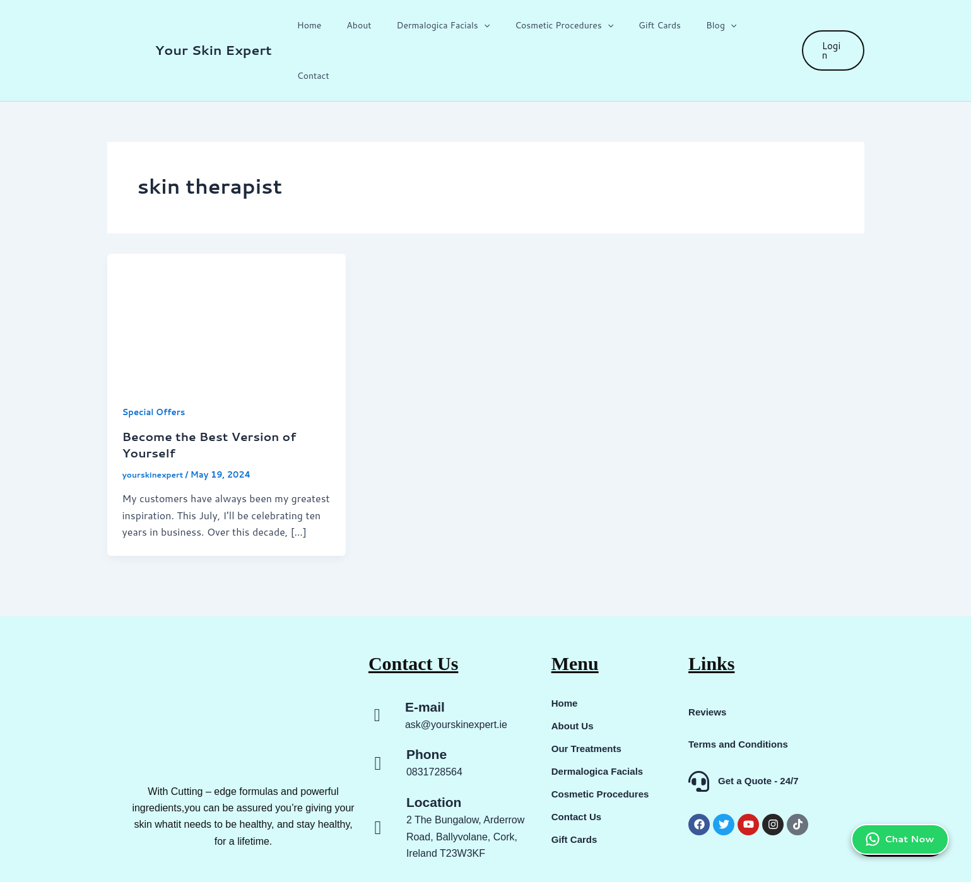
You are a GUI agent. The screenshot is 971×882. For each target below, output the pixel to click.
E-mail (425, 656)
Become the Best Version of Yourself (214, 394)
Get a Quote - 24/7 (758, 730)
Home (339, 26)
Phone (426, 704)
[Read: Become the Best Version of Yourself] (226, 269)
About (380, 26)
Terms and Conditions (741, 693)
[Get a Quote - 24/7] (698, 730)
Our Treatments (588, 698)
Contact (762, 26)
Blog (713, 26)
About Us (573, 675)
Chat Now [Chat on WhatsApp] (895, 796)
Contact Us (577, 766)
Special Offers (155, 362)
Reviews (708, 661)
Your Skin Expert (213, 25)
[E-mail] (377, 665)
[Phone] (377, 712)
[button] (498, 26)
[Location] (377, 777)
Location (434, 751)
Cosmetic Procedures (571, 26)
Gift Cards (659, 26)
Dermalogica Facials (457, 26)
